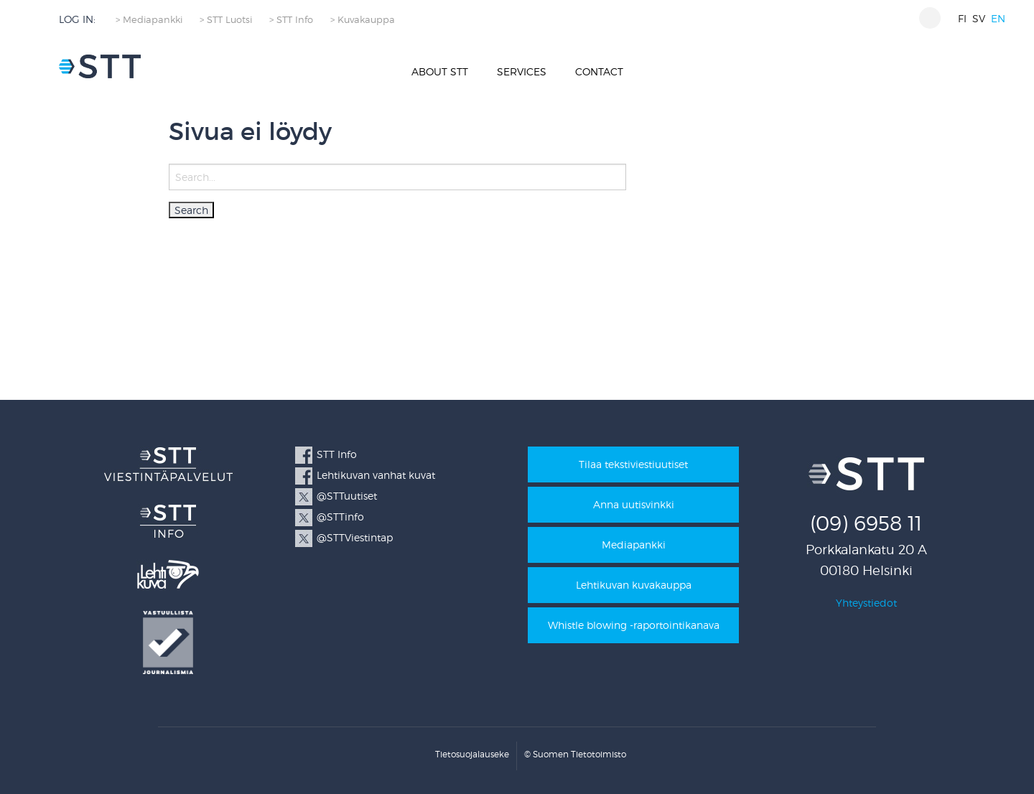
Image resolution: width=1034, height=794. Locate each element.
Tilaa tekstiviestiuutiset (633, 464)
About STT (439, 71)
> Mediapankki (149, 19)
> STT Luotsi (226, 19)
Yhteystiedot (866, 603)
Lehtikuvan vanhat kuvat (376, 475)
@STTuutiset (347, 496)
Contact (599, 71)
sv (978, 18)
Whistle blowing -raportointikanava (633, 625)
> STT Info (291, 19)
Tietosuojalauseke (472, 754)
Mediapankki (634, 544)
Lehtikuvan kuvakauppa (633, 585)
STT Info (337, 454)
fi (962, 18)
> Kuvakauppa (362, 19)
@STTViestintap (355, 537)
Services (521, 71)
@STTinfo (340, 516)
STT (100, 66)
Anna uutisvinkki (633, 504)
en (998, 18)
